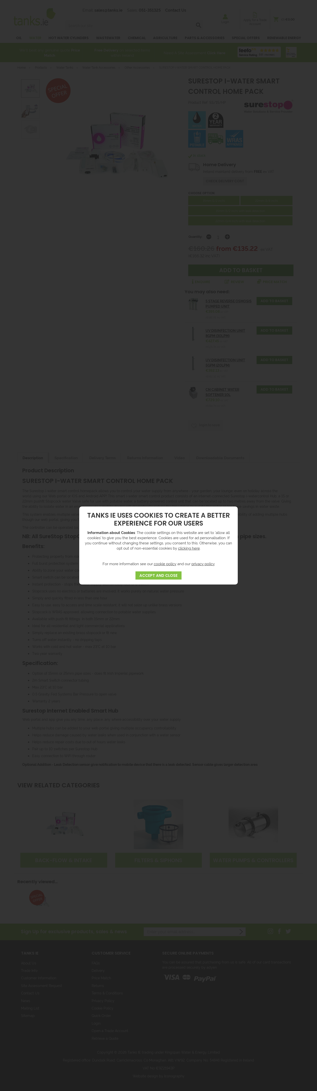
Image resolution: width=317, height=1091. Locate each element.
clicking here (189, 548)
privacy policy (203, 563)
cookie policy (165, 563)
